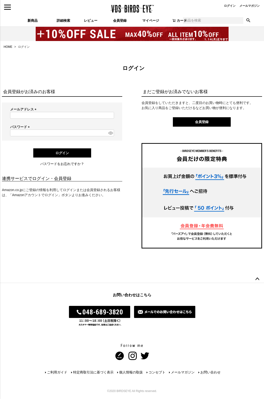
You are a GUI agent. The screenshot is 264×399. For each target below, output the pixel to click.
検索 (248, 20)
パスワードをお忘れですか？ (62, 164)
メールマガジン (249, 5)
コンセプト (157, 372)
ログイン (230, 5)
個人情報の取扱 (131, 372)
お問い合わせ (211, 372)
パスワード (20, 127)
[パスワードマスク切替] (110, 133)
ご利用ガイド (57, 372)
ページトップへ (257, 279)
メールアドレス (24, 109)
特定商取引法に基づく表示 (93, 372)
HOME (8, 46)
